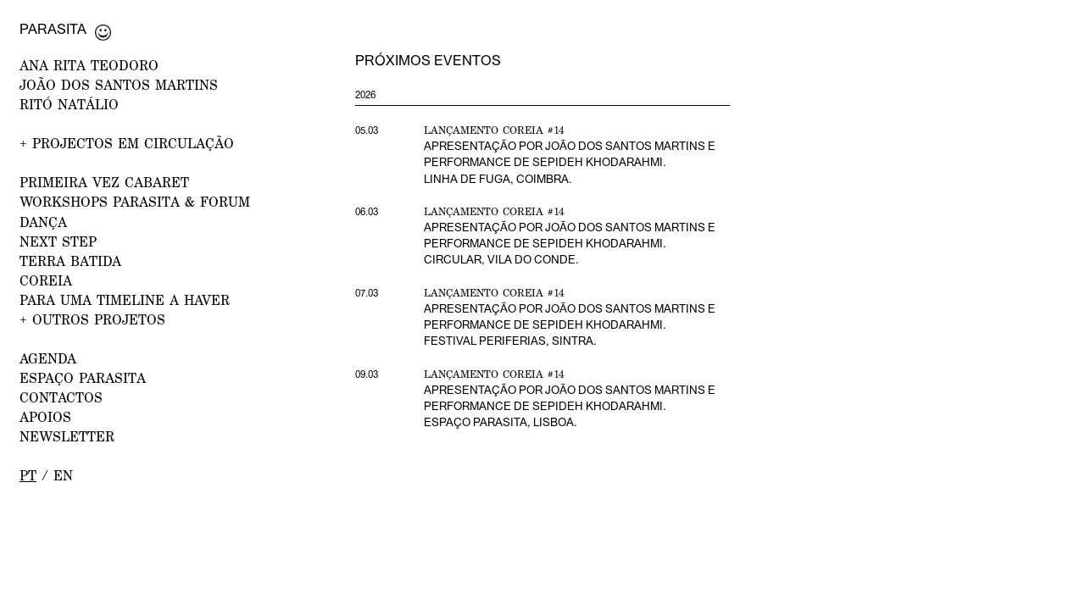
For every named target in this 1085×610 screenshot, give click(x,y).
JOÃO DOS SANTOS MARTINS (118, 84)
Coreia (45, 280)
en (63, 475)
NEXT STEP (58, 241)
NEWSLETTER (66, 436)
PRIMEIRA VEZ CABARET (104, 182)
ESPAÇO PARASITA (82, 377)
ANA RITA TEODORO (89, 65)
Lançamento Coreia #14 (494, 130)
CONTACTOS (61, 397)
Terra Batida (70, 260)
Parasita (52, 28)
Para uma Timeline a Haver (124, 299)
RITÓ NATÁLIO (69, 104)
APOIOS (45, 416)
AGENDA (47, 358)
